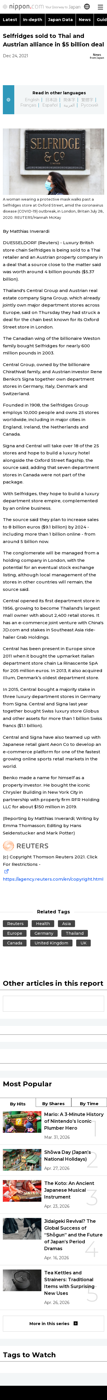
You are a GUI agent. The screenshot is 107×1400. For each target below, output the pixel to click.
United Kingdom (51, 943)
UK (83, 943)
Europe (14, 933)
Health (43, 923)
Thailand (75, 933)
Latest (10, 19)
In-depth (32, 19)
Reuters (15, 923)
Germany (44, 933)
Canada (14, 943)
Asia (66, 923)
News (85, 19)
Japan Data (60, 19)
